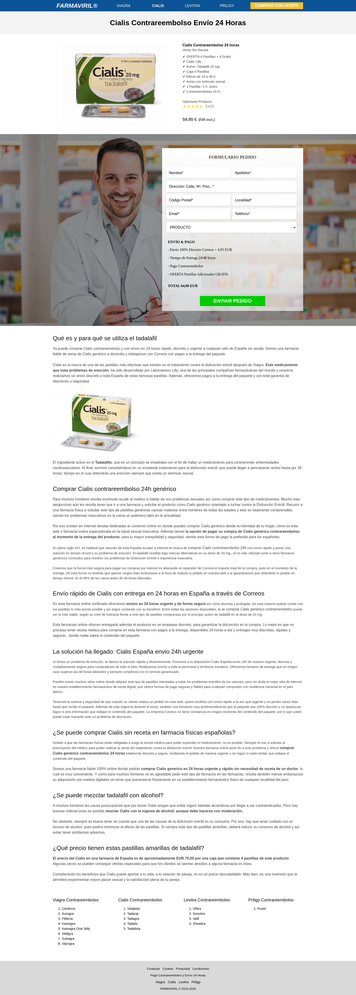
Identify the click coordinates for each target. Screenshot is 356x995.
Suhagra (68, 938)
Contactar (153, 968)
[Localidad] (264, 200)
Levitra (184, 982)
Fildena (67, 918)
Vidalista (133, 908)
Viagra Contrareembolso (76, 900)
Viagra (160, 982)
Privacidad (183, 968)
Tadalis (132, 923)
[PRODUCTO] (231, 227)
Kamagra (68, 923)
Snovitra (199, 913)
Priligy (195, 982)
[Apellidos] (264, 173)
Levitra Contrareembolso (207, 900)
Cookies (168, 968)
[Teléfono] (264, 214)
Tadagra (133, 918)
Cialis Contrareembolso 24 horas (211, 45)
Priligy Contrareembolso (271, 900)
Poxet (261, 908)
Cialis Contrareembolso (140, 900)
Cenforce (68, 908)
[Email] (198, 214)
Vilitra (197, 908)
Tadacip (133, 913)
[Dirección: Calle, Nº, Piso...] (231, 186)
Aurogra (68, 913)
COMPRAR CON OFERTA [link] (277, 6)
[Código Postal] (198, 200)
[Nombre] (198, 173)
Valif (196, 918)
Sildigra (67, 933)
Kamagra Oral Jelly (76, 928)
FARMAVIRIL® (77, 5)
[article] (178, 84)
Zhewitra (199, 923)
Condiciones (201, 968)
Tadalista (133, 928)
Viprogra (68, 943)
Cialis (172, 982)
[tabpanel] (177, 22)
